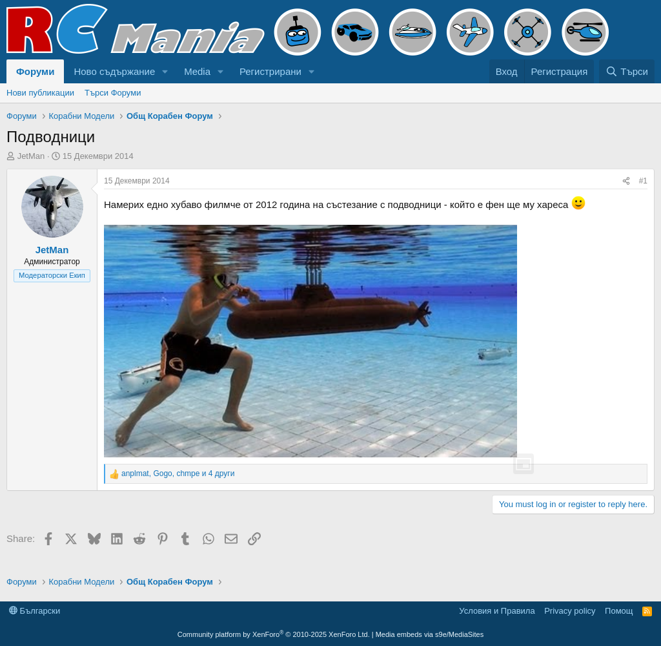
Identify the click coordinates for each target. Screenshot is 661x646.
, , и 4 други (177, 473)
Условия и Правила (496, 611)
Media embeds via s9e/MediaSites (430, 634)
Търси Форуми (113, 93)
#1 (643, 180)
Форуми (35, 71)
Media (197, 71)
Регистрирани (270, 71)
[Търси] (627, 71)
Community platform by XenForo (274, 634)
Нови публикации (40, 93)
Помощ (619, 611)
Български (34, 611)
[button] (165, 71)
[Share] (626, 181)
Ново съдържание (114, 71)
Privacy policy (569, 611)
